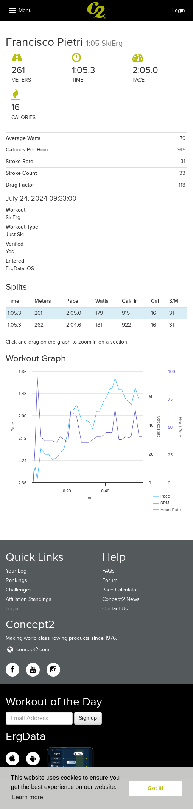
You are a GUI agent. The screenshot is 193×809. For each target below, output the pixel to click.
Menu (20, 12)
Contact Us (115, 608)
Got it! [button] (155, 788)
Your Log (16, 571)
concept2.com (27, 649)
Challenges (19, 590)
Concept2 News (121, 599)
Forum (109, 580)
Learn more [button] (27, 797)
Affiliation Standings (28, 599)
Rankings (16, 580)
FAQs (108, 571)
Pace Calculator (120, 590)
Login (178, 10)
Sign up (88, 718)
